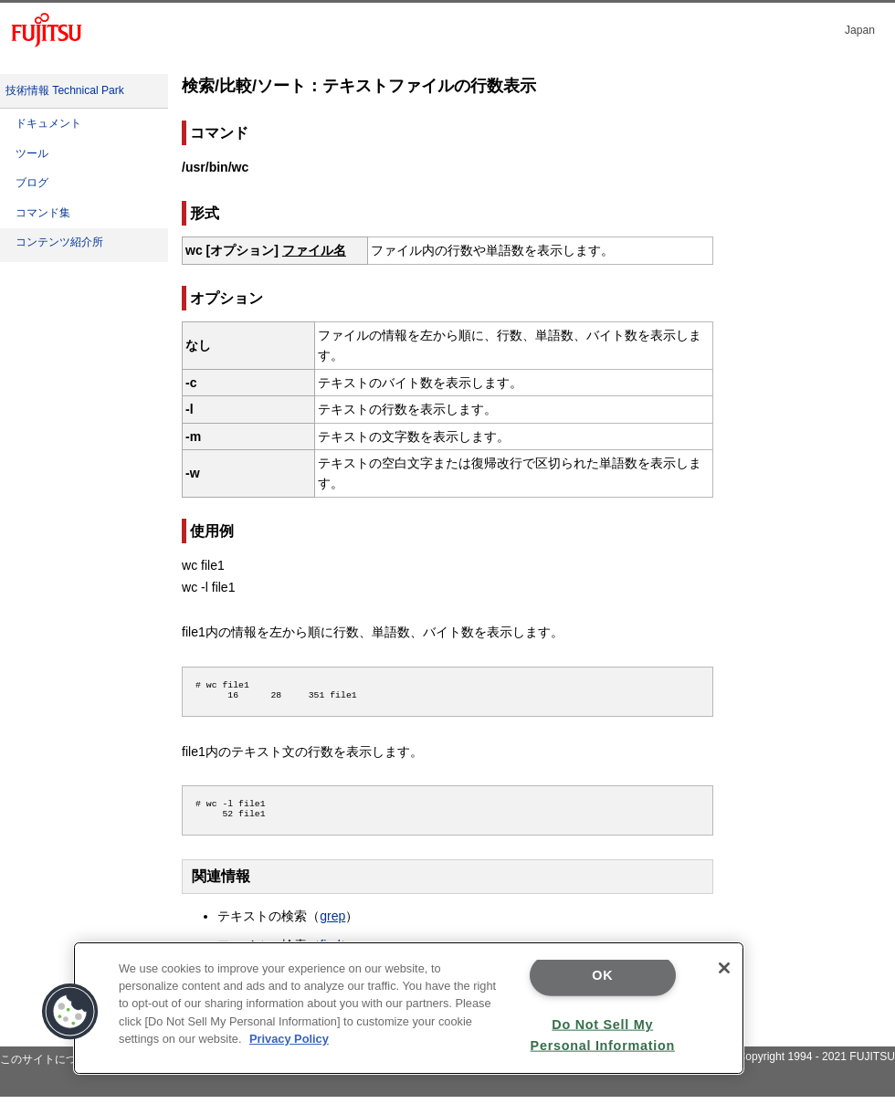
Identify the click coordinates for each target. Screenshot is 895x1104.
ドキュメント (48, 123)
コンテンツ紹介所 (59, 242)
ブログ (32, 182)
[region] (408, 1008)
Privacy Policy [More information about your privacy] (289, 1039)
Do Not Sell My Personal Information (603, 1034)
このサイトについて (49, 1066)
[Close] (724, 968)
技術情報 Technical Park (64, 90)
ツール (32, 153)
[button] (70, 1012)
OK (602, 975)
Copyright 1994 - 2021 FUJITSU (816, 1063)
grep (332, 923)
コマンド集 (43, 212)
